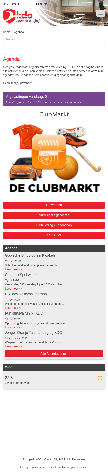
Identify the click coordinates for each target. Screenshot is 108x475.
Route (30, 4)
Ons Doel (54, 235)
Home (6, 4)
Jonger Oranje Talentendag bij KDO (33, 333)
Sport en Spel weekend (23, 275)
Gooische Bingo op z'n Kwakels (30, 255)
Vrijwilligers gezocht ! (54, 215)
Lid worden (54, 205)
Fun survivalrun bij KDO (24, 313)
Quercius (83, 467)
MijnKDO (41, 4)
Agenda (19, 32)
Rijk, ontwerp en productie (44, 467)
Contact (18, 4)
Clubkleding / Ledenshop (54, 225)
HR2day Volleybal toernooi (26, 294)
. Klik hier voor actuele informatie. (54, 99)
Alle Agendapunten (53, 353)
